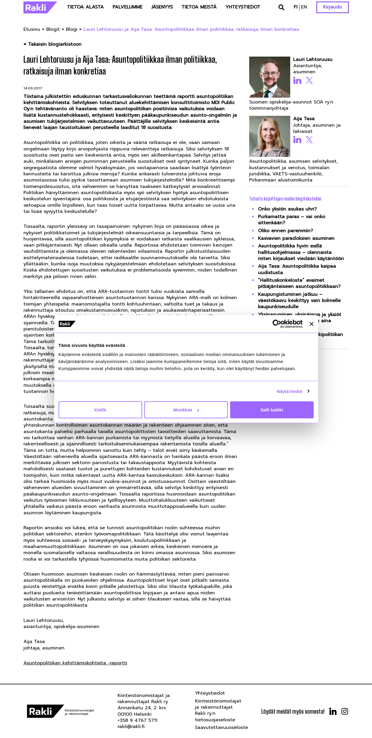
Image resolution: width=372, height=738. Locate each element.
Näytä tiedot (289, 390)
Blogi (71, 29)
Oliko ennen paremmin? (285, 230)
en (304, 7)
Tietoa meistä (199, 7)
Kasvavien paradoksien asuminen (296, 238)
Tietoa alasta (85, 7)
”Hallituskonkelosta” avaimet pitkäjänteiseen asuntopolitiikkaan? (299, 283)
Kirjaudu (332, 7)
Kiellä (100, 409)
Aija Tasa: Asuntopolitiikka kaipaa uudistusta (297, 269)
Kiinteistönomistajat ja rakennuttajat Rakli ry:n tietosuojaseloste (218, 710)
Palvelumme (127, 7)
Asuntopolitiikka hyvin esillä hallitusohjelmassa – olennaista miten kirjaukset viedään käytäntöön (301, 252)
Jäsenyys (162, 7)
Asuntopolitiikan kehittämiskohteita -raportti (75, 662)
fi (296, 7)
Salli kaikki (272, 409)
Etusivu (31, 29)
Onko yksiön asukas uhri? (287, 209)
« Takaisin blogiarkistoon (52, 44)
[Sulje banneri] (312, 324)
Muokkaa (186, 409)
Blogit (53, 29)
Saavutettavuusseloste (221, 727)
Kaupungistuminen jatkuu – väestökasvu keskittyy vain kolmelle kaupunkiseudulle (299, 301)
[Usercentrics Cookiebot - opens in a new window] (277, 323)
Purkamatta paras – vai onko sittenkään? (291, 219)
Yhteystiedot (242, 7)
